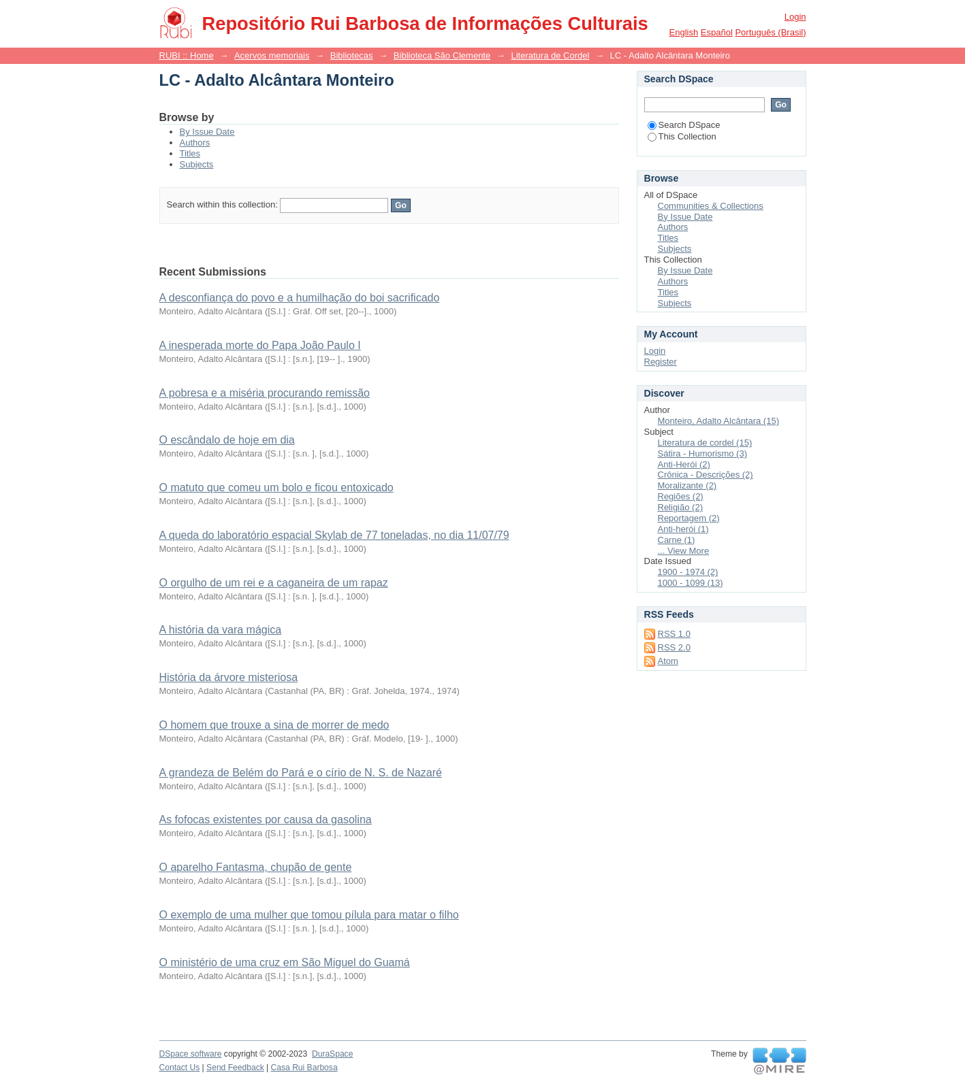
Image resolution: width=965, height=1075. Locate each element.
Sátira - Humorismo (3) (702, 453)
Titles (190, 153)
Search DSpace (684, 125)
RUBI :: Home (186, 55)
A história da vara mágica (220, 629)
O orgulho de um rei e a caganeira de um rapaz (273, 583)
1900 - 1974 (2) (688, 572)
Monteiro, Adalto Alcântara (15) (719, 421)
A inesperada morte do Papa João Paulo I (260, 345)
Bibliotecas (351, 55)
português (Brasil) (770, 32)
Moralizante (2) (687, 485)
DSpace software (190, 1054)
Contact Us (179, 1067)
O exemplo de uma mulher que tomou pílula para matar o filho (309, 915)
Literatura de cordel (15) (705, 442)
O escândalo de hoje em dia (227, 440)
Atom (668, 661)
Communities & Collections (710, 206)
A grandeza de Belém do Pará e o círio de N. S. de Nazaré (300, 772)
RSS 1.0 (674, 634)
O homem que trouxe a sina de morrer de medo (274, 725)
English (684, 32)
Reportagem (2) (689, 518)
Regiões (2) (680, 496)
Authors (195, 142)
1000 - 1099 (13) (690, 583)
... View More (684, 551)
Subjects (197, 164)
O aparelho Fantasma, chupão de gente (255, 867)
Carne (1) (676, 540)
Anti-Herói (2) (684, 464)
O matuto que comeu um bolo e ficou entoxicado (276, 487)
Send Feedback (235, 1067)
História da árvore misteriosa (228, 677)
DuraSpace (332, 1054)
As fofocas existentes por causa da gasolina (265, 819)
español (717, 32)
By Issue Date (207, 132)
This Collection (682, 136)
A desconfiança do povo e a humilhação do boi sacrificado (299, 297)
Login (795, 17)
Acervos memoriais (272, 55)
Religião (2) (680, 507)
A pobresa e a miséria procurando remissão (264, 393)
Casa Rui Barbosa (304, 1067)
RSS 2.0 (674, 647)
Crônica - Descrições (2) (705, 474)
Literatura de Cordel (550, 55)
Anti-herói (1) (683, 529)
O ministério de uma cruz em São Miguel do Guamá (284, 962)
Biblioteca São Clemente (442, 55)
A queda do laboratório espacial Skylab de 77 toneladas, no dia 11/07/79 (334, 535)
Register (660, 362)
